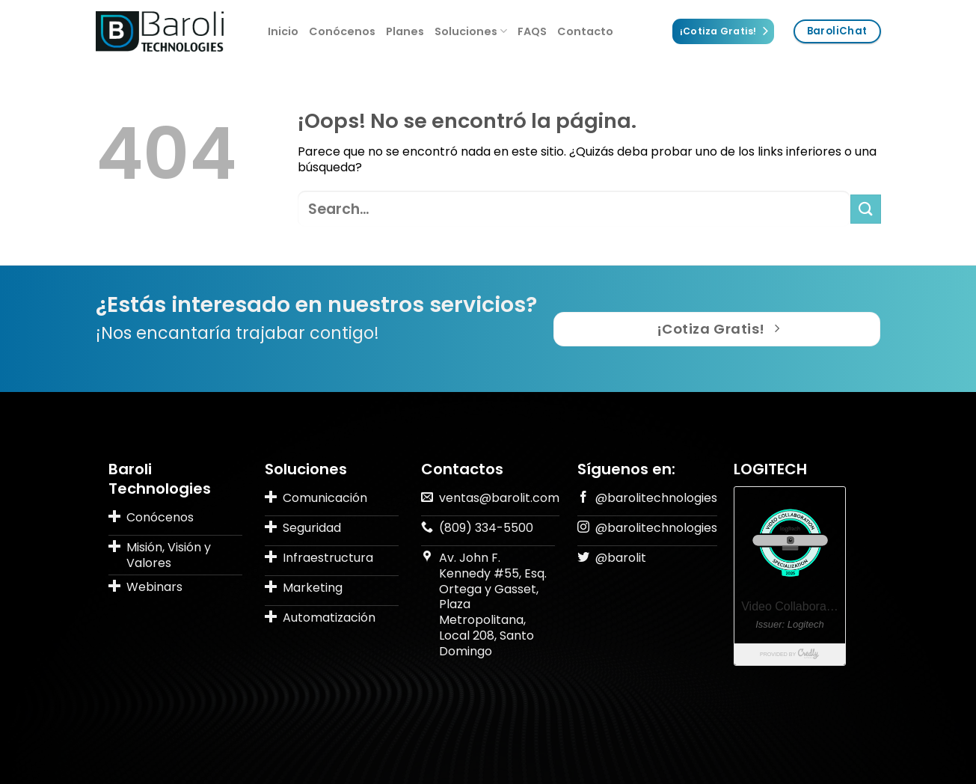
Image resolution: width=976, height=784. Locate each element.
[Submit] (865, 209)
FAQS (532, 31)
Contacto (585, 31)
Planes (405, 31)
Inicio (283, 31)
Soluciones (471, 31)
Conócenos (342, 31)
